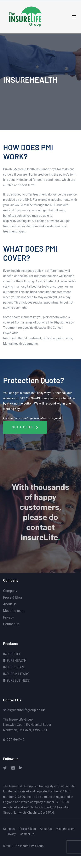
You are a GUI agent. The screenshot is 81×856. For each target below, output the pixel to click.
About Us (10, 604)
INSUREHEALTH (15, 661)
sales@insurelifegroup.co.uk (24, 710)
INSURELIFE (12, 654)
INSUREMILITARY (16, 674)
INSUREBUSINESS (16, 681)
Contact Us (11, 624)
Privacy (8, 617)
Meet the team (13, 611)
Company (10, 591)
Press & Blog (12, 597)
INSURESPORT (14, 667)
